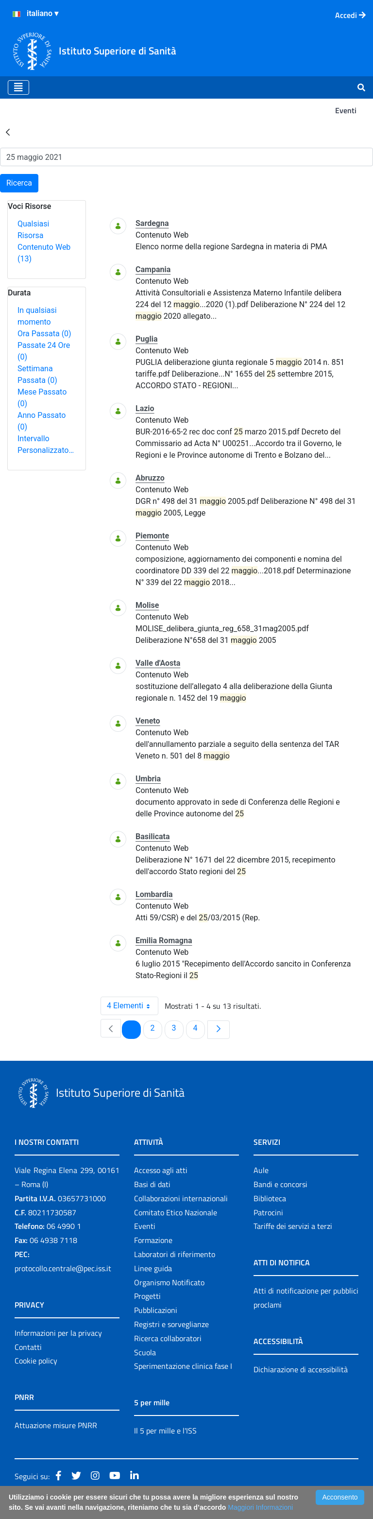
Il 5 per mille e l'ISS (165, 1430)
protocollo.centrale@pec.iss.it (63, 1268)
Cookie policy (36, 1360)
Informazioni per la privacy (58, 1333)
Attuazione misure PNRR (56, 1425)
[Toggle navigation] (18, 87)
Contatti (28, 1347)
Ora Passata (44, 333)
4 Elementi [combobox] (132, 1006)
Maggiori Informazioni (260, 1507)
